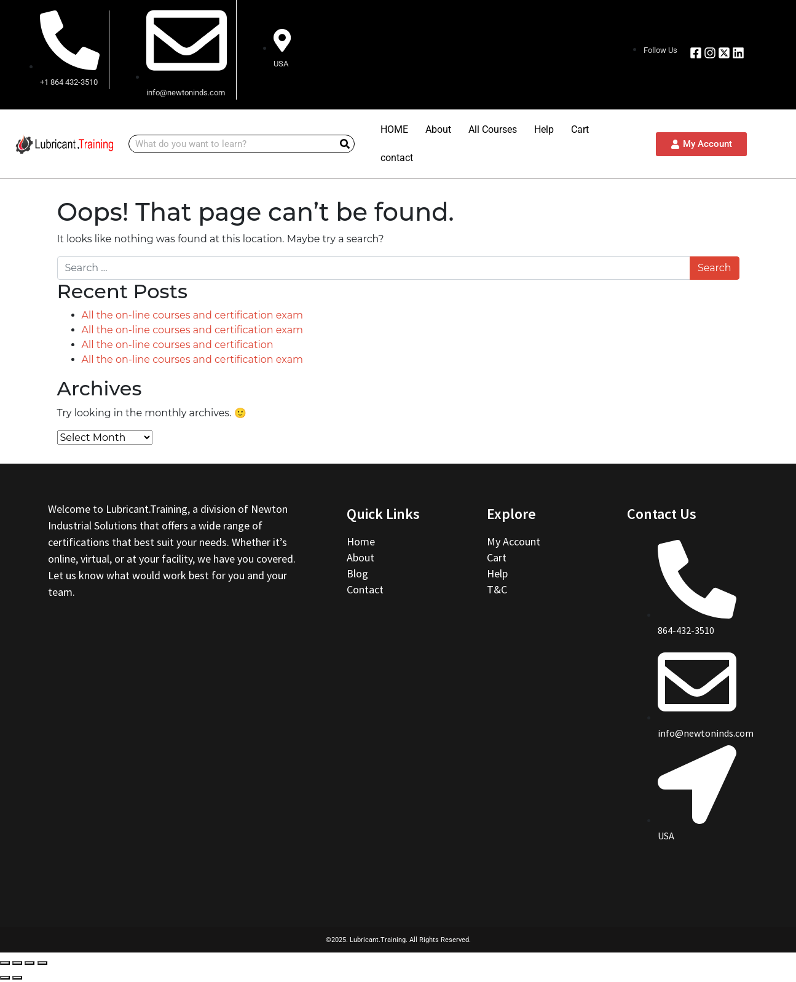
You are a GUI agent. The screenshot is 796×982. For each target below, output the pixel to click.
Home (362, 541)
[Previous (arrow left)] (5, 978)
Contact (365, 589)
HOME (394, 129)
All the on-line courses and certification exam (193, 315)
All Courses (492, 129)
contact (396, 158)
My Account (513, 541)
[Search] (345, 143)
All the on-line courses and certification (178, 344)
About (438, 129)
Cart (580, 129)
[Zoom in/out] (42, 963)
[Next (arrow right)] (17, 978)
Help (544, 129)
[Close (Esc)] (5, 963)
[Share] (17, 963)
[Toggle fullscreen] (29, 963)
